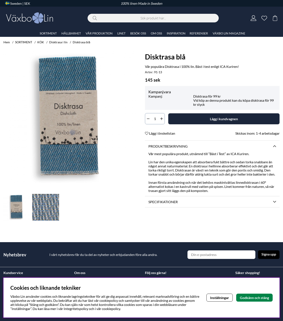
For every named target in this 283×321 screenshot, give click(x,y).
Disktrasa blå (81, 42)
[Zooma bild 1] (70, 118)
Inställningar (219, 298)
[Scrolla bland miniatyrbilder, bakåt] (7, 207)
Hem (6, 42)
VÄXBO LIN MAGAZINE (229, 33)
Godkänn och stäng (254, 298)
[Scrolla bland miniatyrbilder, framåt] (133, 207)
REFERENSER (199, 33)
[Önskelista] (264, 18)
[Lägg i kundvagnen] (224, 118)
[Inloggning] (253, 18)
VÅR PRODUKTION (99, 33)
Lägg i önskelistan (160, 133)
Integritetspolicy (76, 309)
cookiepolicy (111, 309)
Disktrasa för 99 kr (207, 96)
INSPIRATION (176, 33)
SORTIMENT (23, 42)
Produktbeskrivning (168, 146)
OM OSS (156, 33)
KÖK (40, 42)
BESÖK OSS (138, 33)
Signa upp (268, 254)
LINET (121, 33)
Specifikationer (163, 202)
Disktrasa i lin (58, 42)
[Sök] (153, 18)
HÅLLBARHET (71, 33)
